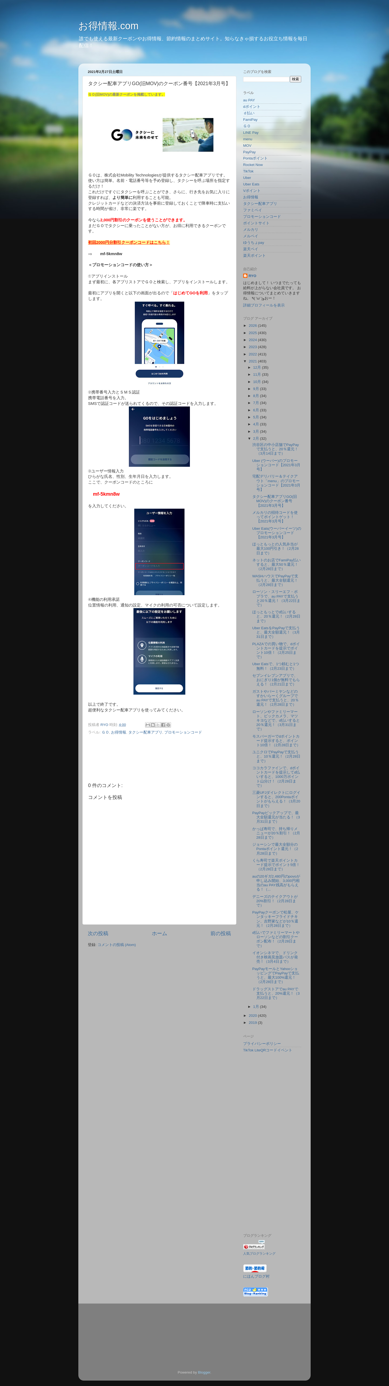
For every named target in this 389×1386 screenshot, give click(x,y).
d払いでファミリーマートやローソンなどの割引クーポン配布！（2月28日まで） (276, 939)
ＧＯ (105, 732)
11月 (257, 374)
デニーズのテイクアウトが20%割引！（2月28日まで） (275, 901)
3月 (256, 431)
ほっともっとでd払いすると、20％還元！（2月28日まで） (276, 616)
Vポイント (252, 191)
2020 (253, 1016)
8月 (256, 396)
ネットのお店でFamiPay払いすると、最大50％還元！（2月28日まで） (276, 564)
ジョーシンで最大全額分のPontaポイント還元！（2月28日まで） (275, 848)
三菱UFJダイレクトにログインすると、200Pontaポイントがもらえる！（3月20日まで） (276, 799)
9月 (256, 389)
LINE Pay (251, 133)
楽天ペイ (250, 249)
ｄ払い (248, 113)
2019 (253, 1023)
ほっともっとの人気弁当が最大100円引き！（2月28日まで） (275, 548)
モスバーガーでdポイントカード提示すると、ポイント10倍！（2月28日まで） (276, 740)
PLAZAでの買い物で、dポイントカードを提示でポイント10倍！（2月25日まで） (276, 650)
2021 (253, 361)
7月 (256, 403)
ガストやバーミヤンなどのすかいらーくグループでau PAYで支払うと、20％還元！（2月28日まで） (275, 698)
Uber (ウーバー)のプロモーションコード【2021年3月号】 (276, 465)
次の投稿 (98, 933)
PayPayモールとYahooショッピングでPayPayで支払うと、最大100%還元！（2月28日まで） (275, 975)
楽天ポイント (254, 256)
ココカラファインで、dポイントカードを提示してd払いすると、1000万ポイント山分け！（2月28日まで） (276, 777)
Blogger (204, 1372)
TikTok (248, 171)
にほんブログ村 (256, 1276)
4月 (256, 424)
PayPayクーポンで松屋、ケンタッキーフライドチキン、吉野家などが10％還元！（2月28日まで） (275, 919)
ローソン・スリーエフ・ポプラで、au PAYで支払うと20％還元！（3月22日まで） (276, 598)
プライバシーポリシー (262, 1044)
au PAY (249, 100)
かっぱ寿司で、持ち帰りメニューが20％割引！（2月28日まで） (276, 833)
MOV (247, 146)
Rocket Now (253, 165)
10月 (257, 382)
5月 (256, 417)
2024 (253, 340)
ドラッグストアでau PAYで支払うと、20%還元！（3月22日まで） (276, 993)
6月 (256, 410)
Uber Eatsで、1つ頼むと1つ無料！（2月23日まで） (275, 666)
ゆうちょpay (253, 243)
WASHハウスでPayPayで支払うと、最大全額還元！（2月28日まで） (275, 580)
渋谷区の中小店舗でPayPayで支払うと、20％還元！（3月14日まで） (275, 449)
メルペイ (250, 236)
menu (247, 139)
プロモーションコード (183, 732)
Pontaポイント (255, 158)
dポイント (251, 107)
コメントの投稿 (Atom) (117, 945)
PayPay (249, 152)
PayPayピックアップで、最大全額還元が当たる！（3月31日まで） (276, 817)
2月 (256, 439)
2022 (253, 354)
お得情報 (118, 732)
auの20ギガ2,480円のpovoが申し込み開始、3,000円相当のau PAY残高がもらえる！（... (276, 883)
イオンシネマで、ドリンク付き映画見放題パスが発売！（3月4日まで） (275, 957)
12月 (257, 367)
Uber (247, 178)
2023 (253, 347)
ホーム (159, 933)
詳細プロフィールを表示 (264, 305)
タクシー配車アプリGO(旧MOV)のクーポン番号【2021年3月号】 (274, 501)
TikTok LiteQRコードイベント (267, 1050)
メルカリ (250, 230)
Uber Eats (251, 184)
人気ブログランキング (259, 1253)
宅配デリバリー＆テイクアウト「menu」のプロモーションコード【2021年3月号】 (276, 483)
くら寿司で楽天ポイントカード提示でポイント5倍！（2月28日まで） (276, 864)
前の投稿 (220, 933)
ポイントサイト (256, 223)
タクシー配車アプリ (145, 732)
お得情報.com (108, 25)
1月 (256, 1007)
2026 (253, 326)
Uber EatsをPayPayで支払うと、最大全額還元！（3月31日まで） (276, 632)
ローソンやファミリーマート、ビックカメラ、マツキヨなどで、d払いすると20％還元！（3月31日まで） (276, 720)
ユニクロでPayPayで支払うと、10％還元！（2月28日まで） (276, 756)
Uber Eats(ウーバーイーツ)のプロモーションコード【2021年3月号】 (276, 533)
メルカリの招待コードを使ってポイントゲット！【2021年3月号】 (275, 517)
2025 (253, 333)
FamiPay (250, 120)
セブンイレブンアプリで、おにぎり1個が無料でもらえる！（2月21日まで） (276, 680)
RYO (252, 276)
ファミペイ (252, 210)
